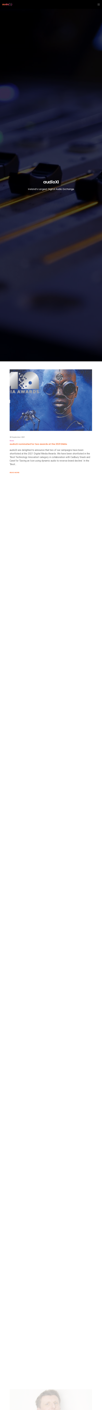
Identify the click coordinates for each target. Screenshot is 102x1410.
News (12, 441)
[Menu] (97, 4)
